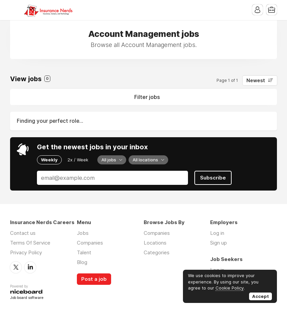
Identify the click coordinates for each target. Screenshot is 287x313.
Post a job (94, 279)
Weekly (49, 159)
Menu (15, 10)
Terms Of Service (30, 243)
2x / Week (77, 159)
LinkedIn (30, 267)
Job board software (26, 298)
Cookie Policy (230, 288)
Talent (84, 252)
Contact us (23, 233)
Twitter (15, 267)
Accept (260, 296)
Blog (82, 262)
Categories (157, 252)
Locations (155, 243)
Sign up (218, 243)
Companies (90, 243)
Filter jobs (147, 97)
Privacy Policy (26, 252)
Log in (217, 233)
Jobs (83, 233)
